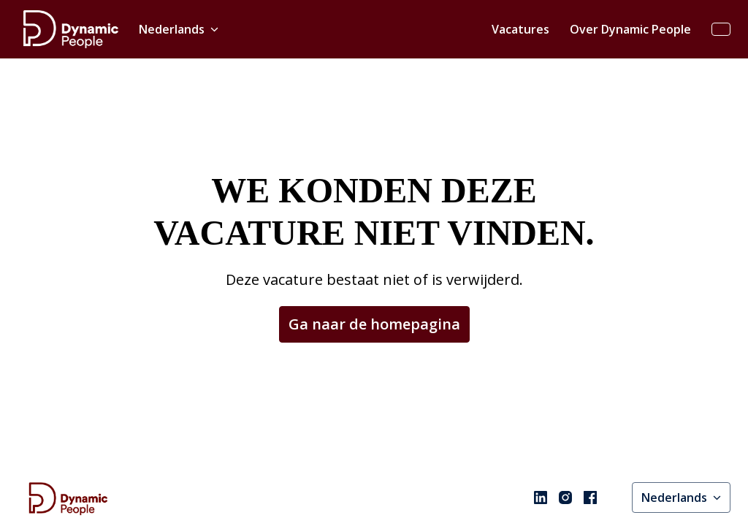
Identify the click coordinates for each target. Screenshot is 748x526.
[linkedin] (540, 482)
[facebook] (590, 482)
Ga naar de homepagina (374, 282)
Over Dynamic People (630, 29)
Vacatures (520, 29)
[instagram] (565, 482)
